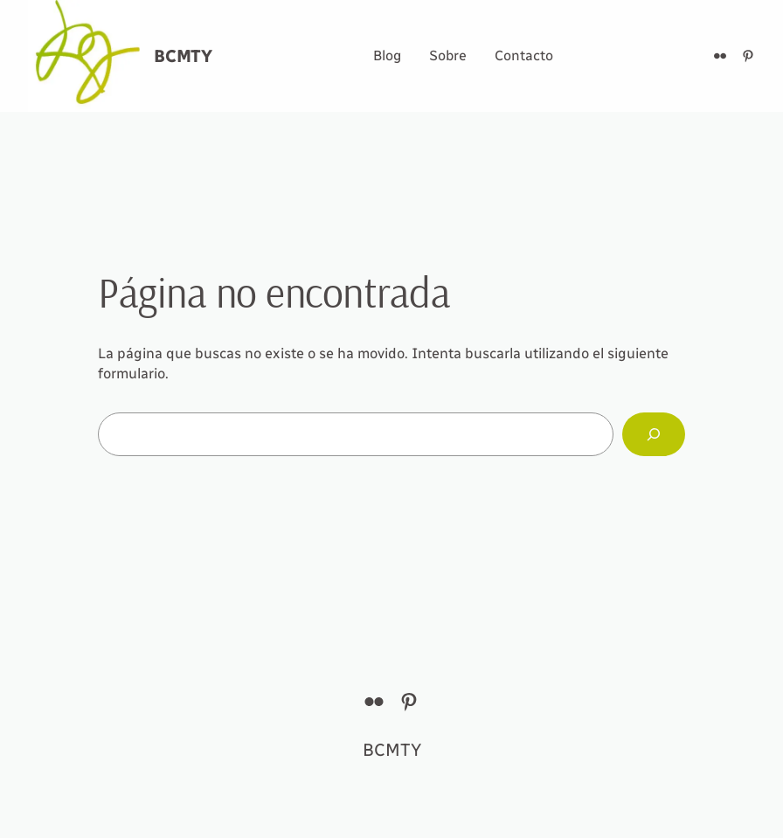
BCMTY (183, 55)
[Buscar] (653, 434)
